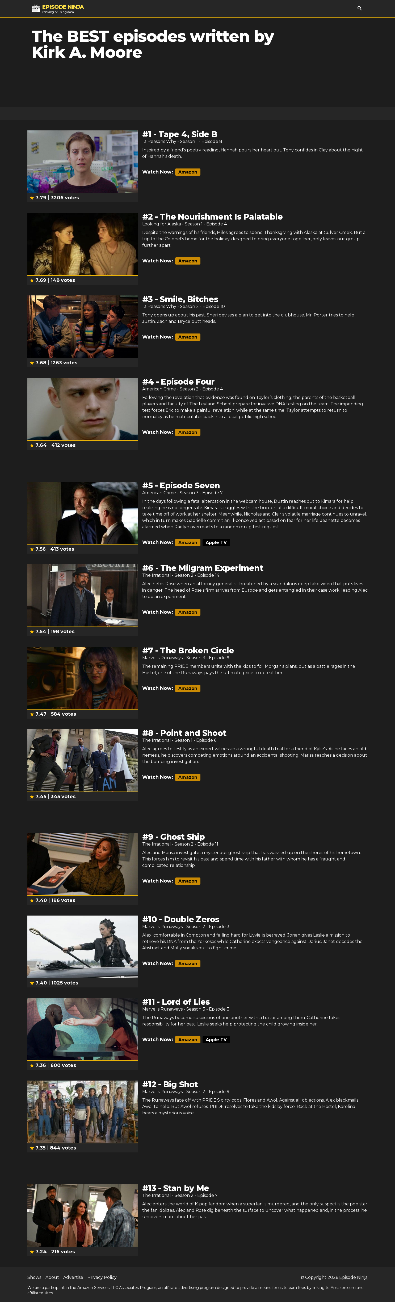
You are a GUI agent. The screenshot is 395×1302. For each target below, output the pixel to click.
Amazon (187, 172)
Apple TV (216, 542)
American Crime (159, 389)
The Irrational (156, 575)
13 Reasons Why (159, 141)
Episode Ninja (353, 1277)
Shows (34, 1277)
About (52, 1277)
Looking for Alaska (161, 223)
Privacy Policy (102, 1277)
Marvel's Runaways (162, 657)
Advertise (73, 1277)
